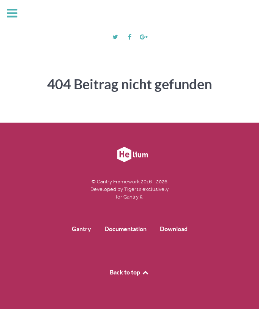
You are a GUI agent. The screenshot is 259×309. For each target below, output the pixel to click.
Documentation (125, 228)
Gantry (81, 228)
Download (174, 228)
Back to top (129, 272)
